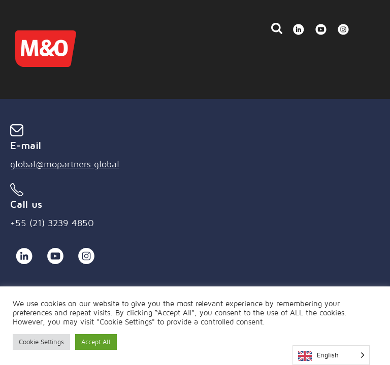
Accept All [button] (96, 342)
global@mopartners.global (64, 164)
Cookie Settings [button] (41, 342)
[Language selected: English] (331, 355)
